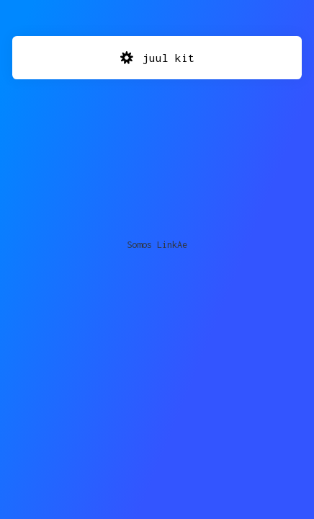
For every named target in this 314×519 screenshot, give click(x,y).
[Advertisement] (157, 147)
